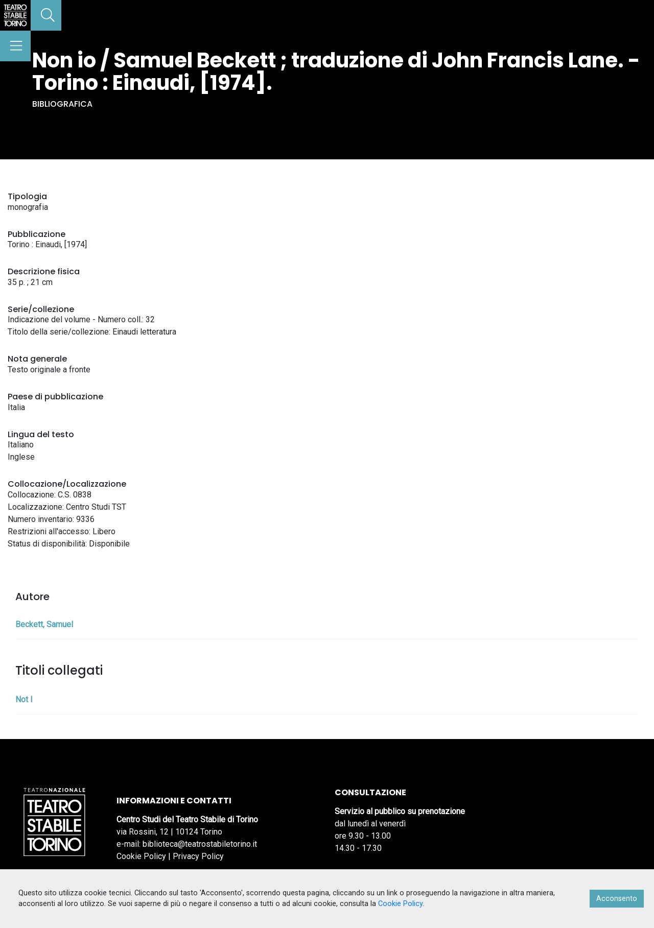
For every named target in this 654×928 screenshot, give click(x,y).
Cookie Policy (141, 856)
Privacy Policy (198, 856)
